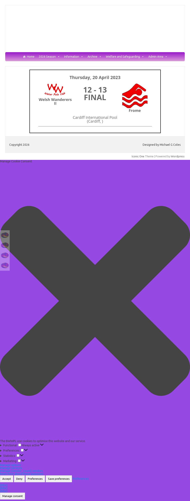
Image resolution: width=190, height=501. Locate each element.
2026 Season (49, 56)
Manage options (10, 465)
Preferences (35, 478)
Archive (95, 56)
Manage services (11, 468)
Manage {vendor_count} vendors (21, 471)
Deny (19, 478)
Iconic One (138, 156)
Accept (6, 478)
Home (31, 56)
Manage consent (12, 496)
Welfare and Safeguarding (125, 56)
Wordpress (178, 156)
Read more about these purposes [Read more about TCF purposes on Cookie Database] (21, 474)
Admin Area (157, 56)
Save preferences (59, 478)
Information (73, 56)
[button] (95, 301)
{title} (3, 485)
